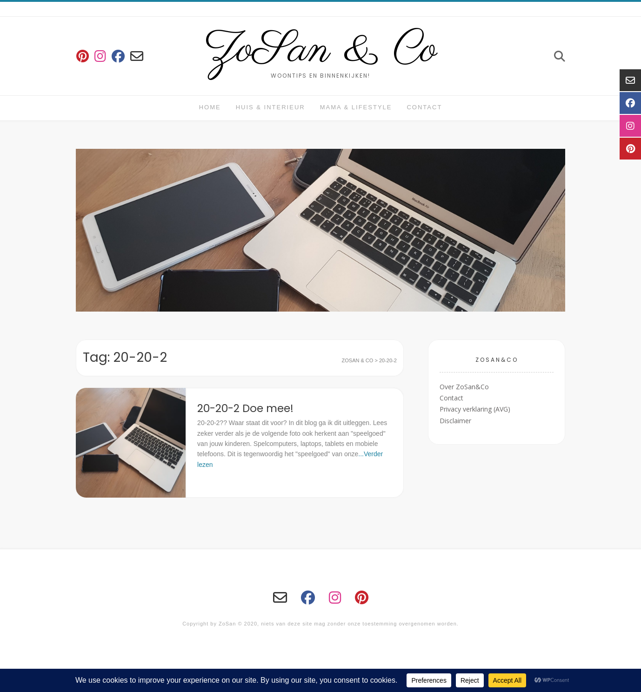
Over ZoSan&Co (464, 386)
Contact (424, 107)
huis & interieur (270, 107)
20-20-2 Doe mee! (245, 408)
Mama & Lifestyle (356, 107)
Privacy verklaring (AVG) (475, 409)
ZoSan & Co (321, 50)
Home (210, 107)
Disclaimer (455, 420)
